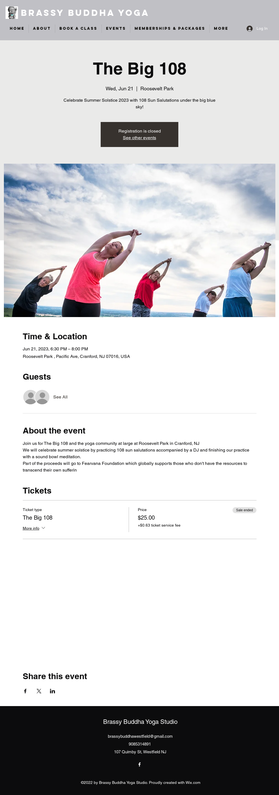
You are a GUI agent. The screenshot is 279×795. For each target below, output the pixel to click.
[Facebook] (139, 764)
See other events (139, 137)
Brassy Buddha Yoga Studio (140, 721)
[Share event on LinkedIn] (52, 691)
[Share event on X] (39, 691)
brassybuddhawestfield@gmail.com (140, 736)
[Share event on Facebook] (25, 691)
